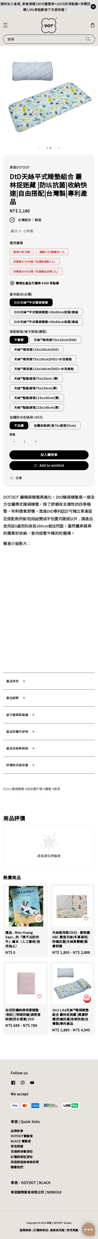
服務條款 (25, 1230)
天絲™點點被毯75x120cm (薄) (36, 378)
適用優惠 (16, 243)
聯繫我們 (17, 1167)
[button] (5, 25)
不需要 (19, 340)
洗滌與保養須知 (22, 1151)
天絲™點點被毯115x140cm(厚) (36, 407)
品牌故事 (17, 1131)
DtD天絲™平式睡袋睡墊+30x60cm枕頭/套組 (46, 322)
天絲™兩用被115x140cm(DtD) (36, 349)
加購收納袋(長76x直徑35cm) (55, 425)
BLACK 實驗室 (21, 1141)
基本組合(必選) (21, 294)
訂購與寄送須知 (22, 1157)
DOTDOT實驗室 (22, 1136)
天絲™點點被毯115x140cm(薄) (36, 398)
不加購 (19, 425)
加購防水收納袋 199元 (26, 417)
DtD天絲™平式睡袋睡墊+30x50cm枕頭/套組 (46, 312)
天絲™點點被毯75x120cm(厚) (36, 388)
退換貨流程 (57, 1230)
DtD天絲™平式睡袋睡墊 (31, 302)
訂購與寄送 (40, 1230)
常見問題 (17, 1146)
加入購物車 (49, 454)
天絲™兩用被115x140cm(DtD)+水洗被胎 (44, 369)
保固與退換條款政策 (25, 1162)
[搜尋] (88, 39)
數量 (12, 434)
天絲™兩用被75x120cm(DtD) (55, 340)
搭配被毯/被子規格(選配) (28, 331)
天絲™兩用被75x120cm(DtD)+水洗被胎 (43, 359)
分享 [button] (16, 478)
